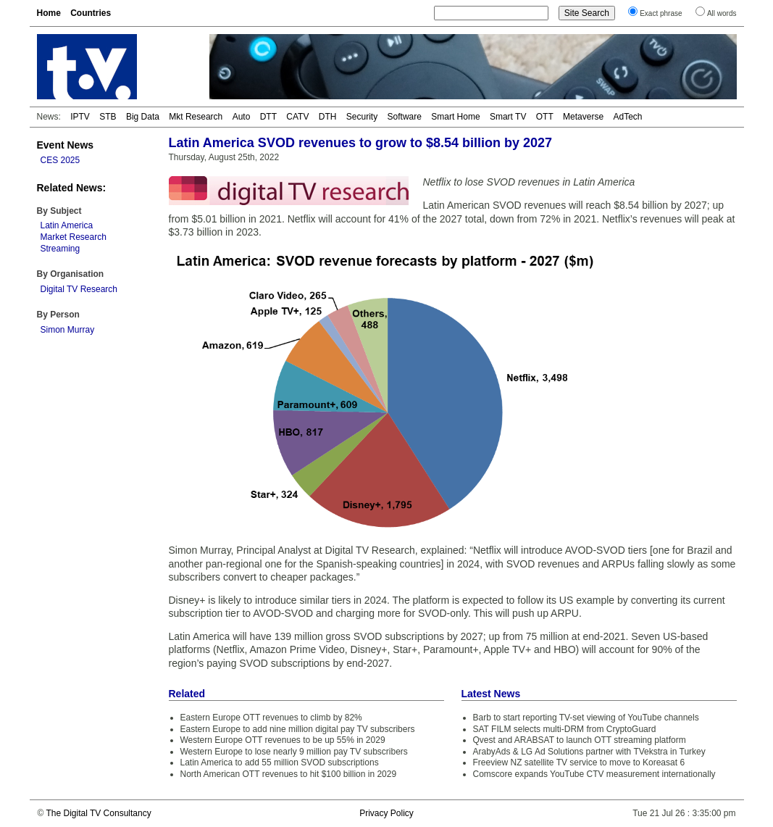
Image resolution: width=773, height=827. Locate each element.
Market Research (73, 237)
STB (107, 117)
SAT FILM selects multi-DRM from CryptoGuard (564, 729)
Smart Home (455, 117)
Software (405, 117)
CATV (297, 117)
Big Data (142, 117)
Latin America (67, 225)
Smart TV (508, 117)
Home (49, 13)
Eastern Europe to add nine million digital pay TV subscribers (297, 729)
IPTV (80, 117)
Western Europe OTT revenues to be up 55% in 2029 (282, 740)
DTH (328, 117)
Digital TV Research (79, 289)
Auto (242, 117)
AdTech (627, 117)
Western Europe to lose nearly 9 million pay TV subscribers (294, 752)
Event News (65, 145)
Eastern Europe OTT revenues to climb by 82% (271, 717)
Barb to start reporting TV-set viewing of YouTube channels (586, 717)
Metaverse (583, 117)
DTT (268, 117)
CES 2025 (60, 160)
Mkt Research (195, 117)
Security (361, 117)
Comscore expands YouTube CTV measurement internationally (594, 774)
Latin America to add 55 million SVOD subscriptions (279, 762)
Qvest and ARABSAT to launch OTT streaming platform (579, 740)
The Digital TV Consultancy (98, 813)
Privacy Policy (386, 813)
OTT (544, 117)
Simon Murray (68, 330)
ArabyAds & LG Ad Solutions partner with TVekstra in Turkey (589, 752)
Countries (90, 13)
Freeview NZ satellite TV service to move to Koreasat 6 (579, 762)
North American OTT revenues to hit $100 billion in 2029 (288, 774)
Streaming (60, 249)
